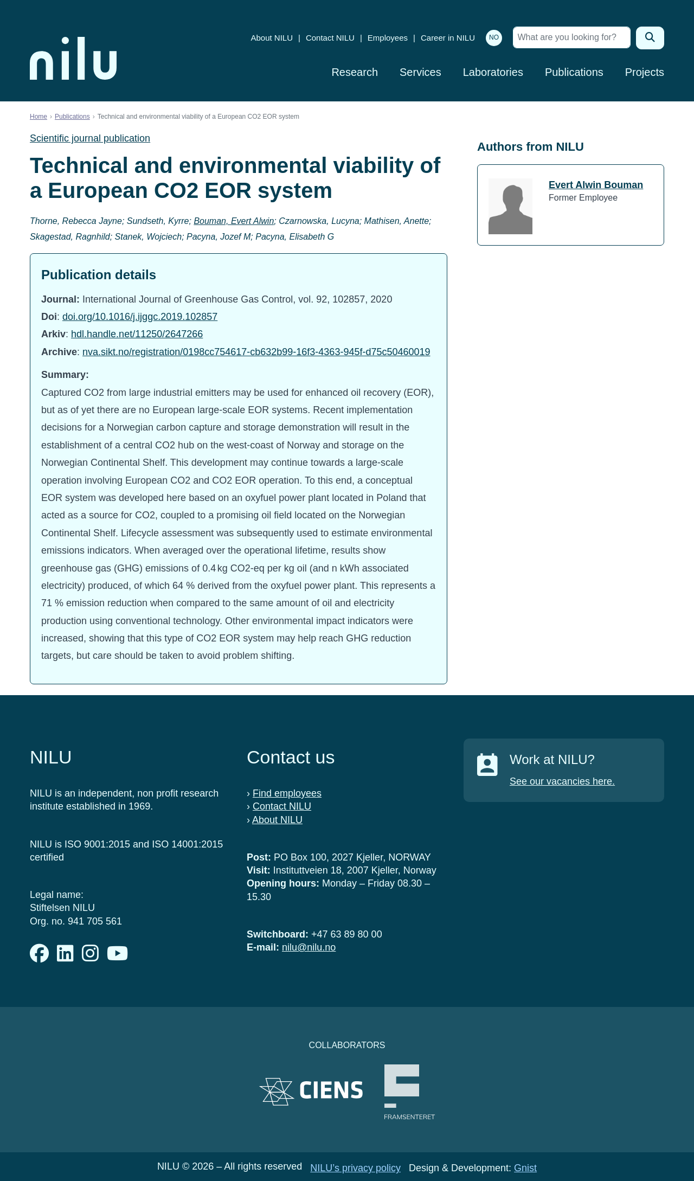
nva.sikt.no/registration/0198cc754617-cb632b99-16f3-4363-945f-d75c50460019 (256, 351)
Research (354, 72)
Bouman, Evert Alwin (234, 221)
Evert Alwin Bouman (596, 184)
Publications (574, 72)
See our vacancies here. (562, 781)
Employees (388, 37)
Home (38, 116)
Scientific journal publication (90, 138)
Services (420, 72)
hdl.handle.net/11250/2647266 (137, 334)
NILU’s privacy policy (355, 1168)
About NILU (271, 37)
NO (494, 37)
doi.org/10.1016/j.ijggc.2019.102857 (139, 316)
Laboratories (493, 72)
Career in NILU (448, 37)
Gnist (525, 1168)
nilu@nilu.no (309, 947)
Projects (644, 72)
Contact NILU (330, 37)
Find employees (287, 793)
